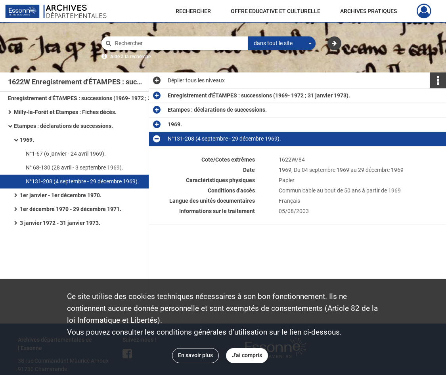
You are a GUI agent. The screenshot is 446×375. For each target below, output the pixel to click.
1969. (27, 140)
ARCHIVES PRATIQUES (368, 11)
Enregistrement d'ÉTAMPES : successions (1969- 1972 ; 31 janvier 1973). (87, 98)
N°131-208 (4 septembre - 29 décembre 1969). (82, 181)
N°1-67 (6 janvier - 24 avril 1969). (66, 153)
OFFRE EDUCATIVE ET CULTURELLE (275, 11)
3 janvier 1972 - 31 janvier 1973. (60, 223)
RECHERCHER (193, 11)
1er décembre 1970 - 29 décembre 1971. (70, 209)
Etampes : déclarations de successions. (63, 126)
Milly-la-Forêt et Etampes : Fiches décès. (65, 112)
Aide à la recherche (130, 56)
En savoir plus (195, 355)
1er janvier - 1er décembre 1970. (60, 195)
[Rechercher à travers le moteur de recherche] (179, 43)
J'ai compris (247, 355)
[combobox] (282, 43)
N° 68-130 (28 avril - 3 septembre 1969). (74, 167)
